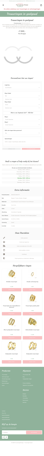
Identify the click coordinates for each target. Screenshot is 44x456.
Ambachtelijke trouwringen (32, 333)
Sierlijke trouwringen (11, 285)
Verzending (25, 402)
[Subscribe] (34, 437)
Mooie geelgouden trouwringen (11, 333)
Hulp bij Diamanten (6, 424)
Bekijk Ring (11, 292)
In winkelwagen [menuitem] (31, 151)
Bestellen (25, 400)
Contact (4, 415)
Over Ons (4, 417)
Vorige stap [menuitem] (11, 151)
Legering (7, 85)
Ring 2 (6, 124)
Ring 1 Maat (8, 93)
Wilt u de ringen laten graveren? (13, 132)
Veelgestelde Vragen (27, 383)
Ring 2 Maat (8, 102)
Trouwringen (5, 379)
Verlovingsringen (5, 381)
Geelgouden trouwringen (11, 358)
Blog (24, 381)
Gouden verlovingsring (32, 285)
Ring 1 (6, 118)
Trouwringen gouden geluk (32, 309)
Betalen (24, 398)
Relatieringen (5, 385)
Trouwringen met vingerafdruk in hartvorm (12, 309)
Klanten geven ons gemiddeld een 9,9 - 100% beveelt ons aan (22, 1)
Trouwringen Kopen (28, 447)
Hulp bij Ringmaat (6, 419)
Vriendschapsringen (6, 383)
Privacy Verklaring (27, 387)
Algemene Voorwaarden (28, 389)
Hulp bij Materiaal (6, 421)
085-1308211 (19, 167)
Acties (3, 389)
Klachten (25, 406)
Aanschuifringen (5, 387)
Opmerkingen (8, 141)
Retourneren (26, 404)
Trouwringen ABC (27, 379)
